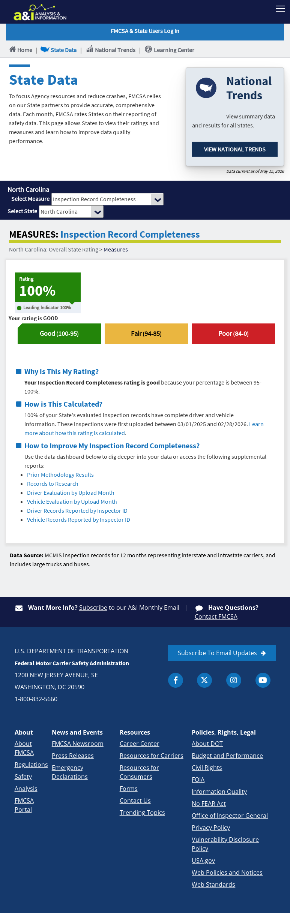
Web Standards (213, 884)
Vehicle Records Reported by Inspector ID (78, 519)
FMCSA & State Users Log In (145, 30)
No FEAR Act (209, 803)
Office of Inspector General (230, 815)
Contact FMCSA (216, 616)
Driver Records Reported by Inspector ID (77, 510)
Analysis (26, 788)
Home (20, 50)
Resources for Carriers (151, 755)
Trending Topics (142, 812)
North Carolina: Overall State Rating (53, 249)
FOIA (198, 779)
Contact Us (135, 800)
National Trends (110, 49)
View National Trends (235, 149)
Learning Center (169, 49)
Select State (22, 211)
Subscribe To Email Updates (217, 653)
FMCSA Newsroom (78, 743)
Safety (23, 776)
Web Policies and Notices (227, 872)
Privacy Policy (211, 827)
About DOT (207, 743)
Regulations (31, 764)
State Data (59, 50)
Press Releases (73, 755)
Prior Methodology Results (60, 474)
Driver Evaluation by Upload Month (70, 492)
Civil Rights (207, 767)
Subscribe (93, 607)
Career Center (139, 743)
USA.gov (203, 860)
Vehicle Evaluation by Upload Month (72, 501)
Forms (129, 788)
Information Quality (219, 791)
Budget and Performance (227, 755)
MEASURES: (34, 234)
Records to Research (52, 483)
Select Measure (30, 198)
